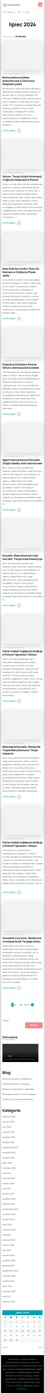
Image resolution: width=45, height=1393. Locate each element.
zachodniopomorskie (13, 74)
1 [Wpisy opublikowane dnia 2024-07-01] (5, 1322)
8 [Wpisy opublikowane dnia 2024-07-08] (5, 1326)
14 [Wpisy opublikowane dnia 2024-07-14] (40, 1326)
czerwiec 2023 (9, 1291)
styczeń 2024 (8, 1255)
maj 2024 (6, 1235)
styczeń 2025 (8, 1194)
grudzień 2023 (8, 1260)
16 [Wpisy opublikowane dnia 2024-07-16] (11, 1331)
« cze (4, 1347)
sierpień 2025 (8, 1158)
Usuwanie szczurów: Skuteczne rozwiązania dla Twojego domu (21, 939)
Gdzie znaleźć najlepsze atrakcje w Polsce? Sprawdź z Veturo (22, 652)
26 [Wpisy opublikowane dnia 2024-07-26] (28, 1335)
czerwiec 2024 (9, 1229)
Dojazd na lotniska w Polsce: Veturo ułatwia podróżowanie (20, 366)
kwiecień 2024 (8, 1240)
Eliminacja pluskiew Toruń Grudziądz (19, 1094)
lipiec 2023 (7, 1286)
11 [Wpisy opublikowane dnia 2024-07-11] (22, 1326)
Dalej (27, 1005)
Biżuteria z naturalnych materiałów (18, 1089)
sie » (41, 1347)
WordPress (22, 1389)
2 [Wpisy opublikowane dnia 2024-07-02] (11, 1322)
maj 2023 (6, 1296)
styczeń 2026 (8, 1132)
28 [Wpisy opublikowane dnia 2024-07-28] (40, 1335)
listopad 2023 (8, 1265)
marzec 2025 (8, 1183)
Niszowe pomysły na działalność (17, 1079)
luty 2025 (6, 1188)
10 (21, 1004)
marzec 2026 (8, 1122)
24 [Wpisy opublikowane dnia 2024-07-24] (17, 1335)
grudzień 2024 (8, 1199)
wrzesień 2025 (8, 1152)
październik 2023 (10, 1271)
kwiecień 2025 (8, 1178)
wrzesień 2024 (9, 1214)
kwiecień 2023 (8, 1301)
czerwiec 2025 (9, 1168)
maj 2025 (6, 1173)
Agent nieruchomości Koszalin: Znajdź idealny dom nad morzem (22, 461)
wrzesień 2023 (8, 1276)
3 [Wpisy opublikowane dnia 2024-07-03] (16, 1322)
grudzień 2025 (8, 1137)
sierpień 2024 (8, 1219)
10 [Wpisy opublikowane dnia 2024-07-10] (17, 1326)
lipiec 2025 (7, 1163)
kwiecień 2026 (8, 1116)
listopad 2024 (8, 1204)
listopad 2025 (8, 1142)
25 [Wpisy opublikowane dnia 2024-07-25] (22, 1335)
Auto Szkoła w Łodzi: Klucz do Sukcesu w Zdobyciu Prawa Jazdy (20, 272)
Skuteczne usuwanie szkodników (17, 1099)
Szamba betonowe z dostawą (15, 1084)
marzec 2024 (8, 1245)
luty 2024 (6, 1250)
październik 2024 (10, 1209)
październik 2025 (10, 1147)
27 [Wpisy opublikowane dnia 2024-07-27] (34, 1335)
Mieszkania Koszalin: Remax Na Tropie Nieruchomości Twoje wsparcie (21, 750)
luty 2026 (6, 1127)
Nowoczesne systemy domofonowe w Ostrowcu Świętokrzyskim (18, 81)
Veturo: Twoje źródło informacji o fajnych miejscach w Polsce (22, 178)
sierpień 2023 (8, 1281)
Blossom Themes (14, 1385)
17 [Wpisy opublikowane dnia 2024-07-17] (17, 1331)
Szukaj (5, 1020)
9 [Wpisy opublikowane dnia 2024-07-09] (11, 1326)
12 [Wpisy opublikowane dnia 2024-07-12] (28, 1326)
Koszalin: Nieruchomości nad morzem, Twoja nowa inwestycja (22, 557)
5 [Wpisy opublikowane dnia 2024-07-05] (28, 1322)
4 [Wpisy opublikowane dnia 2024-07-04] (22, 1322)
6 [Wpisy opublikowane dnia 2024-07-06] (34, 1322)
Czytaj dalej (9, 131)
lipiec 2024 (7, 1224)
